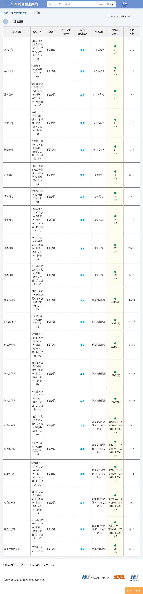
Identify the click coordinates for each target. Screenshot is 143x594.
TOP (5, 13)
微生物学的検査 (19, 13)
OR (111, 4)
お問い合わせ (133, 590)
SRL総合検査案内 (24, 4)
